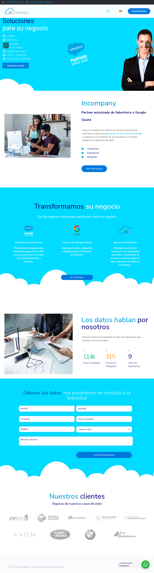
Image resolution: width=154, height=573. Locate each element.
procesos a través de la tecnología (124, 133)
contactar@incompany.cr (41, 2)
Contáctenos (139, 11)
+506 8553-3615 (14, 2)
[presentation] (41, 455)
